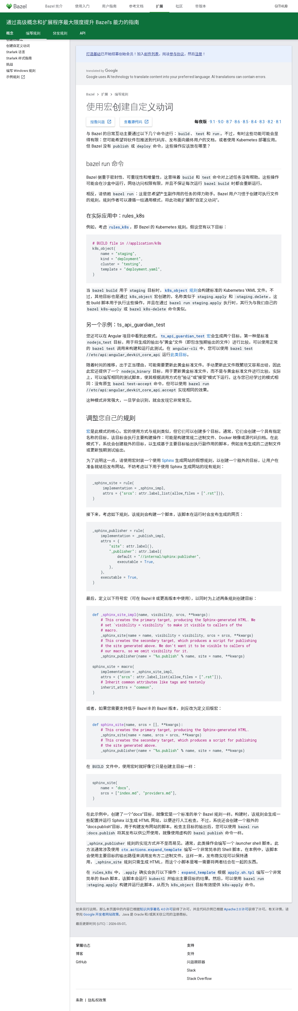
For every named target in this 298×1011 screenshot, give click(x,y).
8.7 (229, 121)
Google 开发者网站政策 (101, 914)
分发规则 (60, 33)
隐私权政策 (97, 1000)
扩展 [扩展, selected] (159, 6)
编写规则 (121, 94)
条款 (79, 1000)
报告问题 (101, 121)
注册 (198, 54)
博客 (79, 954)
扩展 (104, 94)
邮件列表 (151, 54)
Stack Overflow (199, 979)
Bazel (90, 94)
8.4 (254, 121)
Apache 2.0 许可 (236, 909)
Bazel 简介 (54, 6)
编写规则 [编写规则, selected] (33, 33)
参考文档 (136, 6)
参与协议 (177, 54)
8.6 (237, 121)
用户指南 (109, 6)
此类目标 (178, 354)
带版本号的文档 (208, 6)
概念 (9, 33)
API (82, 33)
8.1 (278, 121)
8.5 (245, 121)
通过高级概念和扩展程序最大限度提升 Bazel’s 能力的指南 (72, 22)
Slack (191, 970)
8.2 (270, 121)
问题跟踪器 (196, 962)
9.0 (220, 121)
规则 (181, 290)
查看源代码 (136, 121)
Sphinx (168, 460)
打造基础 (93, 54)
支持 (190, 954)
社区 (179, 6)
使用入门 (82, 6)
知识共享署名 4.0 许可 (156, 909)
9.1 (212, 121)
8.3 (262, 121)
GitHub (281, 6)
